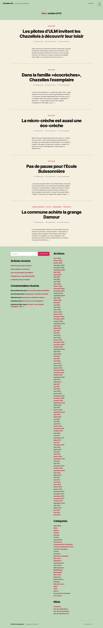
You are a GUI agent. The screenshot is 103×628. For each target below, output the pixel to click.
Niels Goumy (40, 41)
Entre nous (57, 558)
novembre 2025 (59, 267)
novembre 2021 (59, 372)
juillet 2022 (57, 354)
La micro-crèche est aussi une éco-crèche (51, 123)
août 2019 (57, 414)
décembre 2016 (59, 445)
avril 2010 (57, 515)
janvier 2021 (58, 393)
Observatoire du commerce (20, 269)
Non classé (51, 26)
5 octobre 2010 (51, 131)
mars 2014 (57, 484)
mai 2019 (57, 421)
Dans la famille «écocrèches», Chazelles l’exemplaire (51, 77)
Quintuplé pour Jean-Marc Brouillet (23, 276)
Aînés (55, 528)
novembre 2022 (59, 344)
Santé (55, 586)
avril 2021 (57, 389)
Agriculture (57, 526)
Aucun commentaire (65, 41)
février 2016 (58, 456)
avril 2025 (57, 281)
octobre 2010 (58, 501)
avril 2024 (57, 307)
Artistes (56, 537)
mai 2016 (57, 452)
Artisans (56, 535)
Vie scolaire (58, 596)
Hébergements (59, 568)
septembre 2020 (59, 403)
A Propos (90, 3)
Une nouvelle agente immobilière (22, 272)
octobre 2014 (58, 468)
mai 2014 (57, 480)
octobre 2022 (58, 347)
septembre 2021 (59, 377)
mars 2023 (57, 337)
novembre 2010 (59, 498)
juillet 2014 (57, 475)
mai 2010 (57, 512)
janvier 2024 (58, 314)
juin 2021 (57, 384)
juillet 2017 (57, 440)
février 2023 (58, 340)
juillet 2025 (57, 275)
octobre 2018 (58, 431)
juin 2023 (57, 330)
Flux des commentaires (61, 611)
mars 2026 (57, 258)
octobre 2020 (58, 400)
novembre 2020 (59, 398)
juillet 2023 (57, 328)
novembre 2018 (59, 428)
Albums (56, 530)
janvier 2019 (58, 426)
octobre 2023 (58, 321)
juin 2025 (57, 277)
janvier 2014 (58, 489)
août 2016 (57, 447)
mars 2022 (57, 363)
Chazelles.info (8, 3)
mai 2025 (57, 279)
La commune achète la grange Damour (51, 214)
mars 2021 (57, 391)
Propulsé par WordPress (31, 624)
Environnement (57, 206)
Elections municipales (61, 556)
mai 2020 (57, 407)
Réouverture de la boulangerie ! (33, 301)
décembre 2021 (59, 370)
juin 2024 (57, 302)
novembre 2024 (59, 291)
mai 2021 (57, 386)
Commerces (58, 542)
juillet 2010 (57, 508)
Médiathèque (58, 570)
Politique (57, 582)
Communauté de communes (63, 544)
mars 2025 (57, 284)
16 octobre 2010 (51, 85)
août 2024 (57, 298)
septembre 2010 (59, 503)
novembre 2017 (59, 438)
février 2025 (58, 286)
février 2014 (58, 487)
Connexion (57, 606)
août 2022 (57, 351)
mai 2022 (57, 358)
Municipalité (67, 206)
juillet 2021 (57, 382)
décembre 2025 (59, 265)
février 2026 (58, 261)
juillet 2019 (57, 417)
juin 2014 (57, 477)
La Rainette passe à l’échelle (20, 279)
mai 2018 (57, 435)
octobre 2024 (58, 293)
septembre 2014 (59, 470)
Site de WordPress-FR (61, 613)
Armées (56, 533)
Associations (58, 540)
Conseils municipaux (38, 206)
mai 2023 (57, 333)
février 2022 (58, 365)
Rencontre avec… (59, 584)
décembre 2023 (59, 316)
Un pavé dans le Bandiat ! (62, 593)
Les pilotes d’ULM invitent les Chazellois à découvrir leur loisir (52, 34)
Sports (56, 591)
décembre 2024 (59, 288)
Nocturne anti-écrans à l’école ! (21, 266)
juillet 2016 (57, 449)
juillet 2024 (57, 300)
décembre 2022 (59, 342)
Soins (55, 589)
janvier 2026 (58, 263)
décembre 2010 (59, 496)
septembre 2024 (59, 295)
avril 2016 (57, 454)
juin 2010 (57, 510)
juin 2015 (57, 461)
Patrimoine (57, 577)
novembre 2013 (59, 494)
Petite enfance (58, 579)
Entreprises (57, 561)
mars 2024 (57, 309)
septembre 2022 (59, 349)
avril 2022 (57, 361)
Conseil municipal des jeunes (63, 547)
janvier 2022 (58, 368)
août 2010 (57, 505)
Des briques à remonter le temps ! (33, 297)
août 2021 (57, 379)
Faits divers (58, 565)
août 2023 (57, 326)
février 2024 (58, 312)
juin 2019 (57, 419)
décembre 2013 (59, 491)
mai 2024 (57, 305)
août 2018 (57, 433)
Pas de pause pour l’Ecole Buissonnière (51, 169)
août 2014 (57, 473)
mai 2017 (57, 442)
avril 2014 (57, 482)
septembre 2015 (59, 459)
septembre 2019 (59, 412)
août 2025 (57, 272)
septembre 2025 (59, 270)
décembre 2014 (59, 466)
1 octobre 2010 (51, 222)
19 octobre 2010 (51, 41)
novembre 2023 (59, 319)
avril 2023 (57, 335)
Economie (57, 554)
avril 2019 (57, 424)
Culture (48, 206)
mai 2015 (57, 463)
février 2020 (58, 410)
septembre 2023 (59, 323)
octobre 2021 (58, 375)
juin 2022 (57, 356)
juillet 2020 (57, 405)
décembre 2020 (59, 396)
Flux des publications (61, 609)
